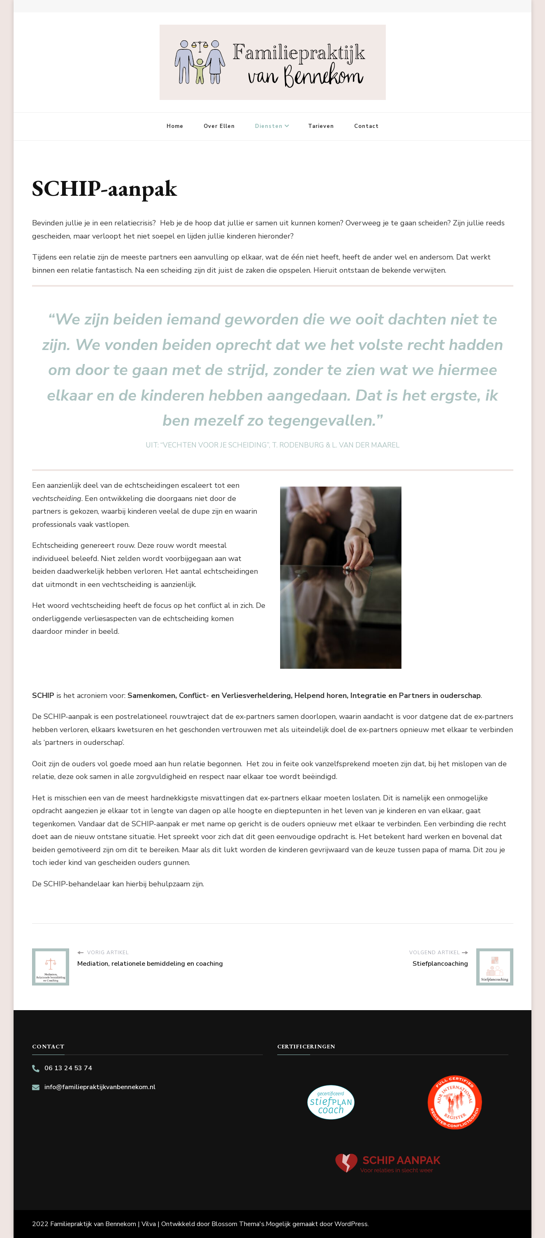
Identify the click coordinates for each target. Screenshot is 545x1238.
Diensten (269, 126)
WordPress (351, 1224)
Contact (366, 126)
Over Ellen (219, 126)
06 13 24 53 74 (68, 1068)
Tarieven (321, 126)
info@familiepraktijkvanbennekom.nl (99, 1087)
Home (175, 126)
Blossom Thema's (237, 1224)
